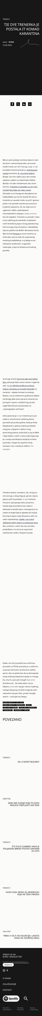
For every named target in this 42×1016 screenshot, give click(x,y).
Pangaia (16, 233)
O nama (7, 978)
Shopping (7, 799)
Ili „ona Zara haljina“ (26, 173)
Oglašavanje (9, 984)
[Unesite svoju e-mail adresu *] (16, 961)
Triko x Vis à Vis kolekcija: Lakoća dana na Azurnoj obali (21, 936)
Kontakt (7, 990)
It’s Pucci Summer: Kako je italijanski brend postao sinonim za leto (21, 848)
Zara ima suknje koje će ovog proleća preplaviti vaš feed (23, 804)
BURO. (11, 42)
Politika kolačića (20, 1009)
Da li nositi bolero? (28, 761)
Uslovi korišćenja (34, 1009)
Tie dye (9, 385)
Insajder (7, 931)
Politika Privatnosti (7, 1009)
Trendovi (6, 19)
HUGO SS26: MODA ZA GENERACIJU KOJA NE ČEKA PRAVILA (22, 893)
